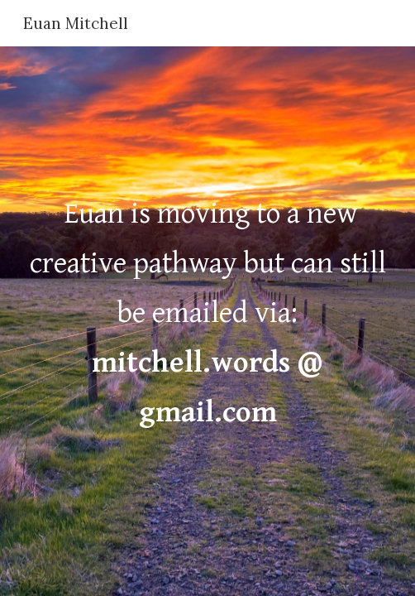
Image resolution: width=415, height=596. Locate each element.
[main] (207, 321)
